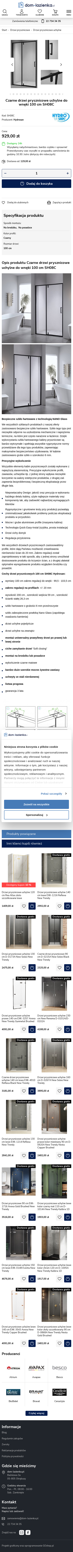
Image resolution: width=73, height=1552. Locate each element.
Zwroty (5, 1444)
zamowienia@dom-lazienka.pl (22, 1518)
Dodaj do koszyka (39, 183)
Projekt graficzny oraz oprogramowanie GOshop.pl (28, 1545)
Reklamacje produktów (14, 1450)
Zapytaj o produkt (62, 202)
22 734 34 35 (14, 1524)
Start (4, 30)
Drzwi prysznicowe (20, 30)
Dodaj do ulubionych (17, 202)
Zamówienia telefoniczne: (36, 21)
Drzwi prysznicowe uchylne (47, 30)
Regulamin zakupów (12, 1438)
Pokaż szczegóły (51, 793)
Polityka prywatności (13, 1456)
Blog (4, 1432)
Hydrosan (18, 119)
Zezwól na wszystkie (36, 804)
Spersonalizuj (36, 814)
